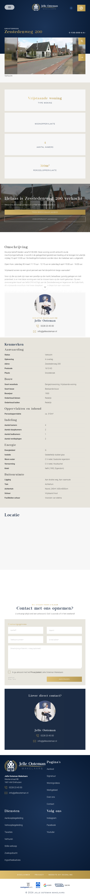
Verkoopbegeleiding (14, 825)
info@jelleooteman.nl (18, 792)
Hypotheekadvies (13, 860)
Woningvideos (53, 783)
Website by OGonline (61, 875)
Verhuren (9, 839)
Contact (50, 803)
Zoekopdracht (11, 853)
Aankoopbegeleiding (14, 818)
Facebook (51, 825)
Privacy (39, 875)
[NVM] (38, 885)
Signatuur (51, 776)
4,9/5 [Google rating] (47, 885)
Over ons (51, 796)
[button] (81, 57)
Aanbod (50, 769)
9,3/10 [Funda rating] (62, 885)
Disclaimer (23, 875)
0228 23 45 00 (15, 787)
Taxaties (8, 832)
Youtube (50, 832)
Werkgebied (52, 789)
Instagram (51, 818)
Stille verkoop (11, 846)
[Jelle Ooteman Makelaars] (45, 7)
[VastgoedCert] (26, 885)
